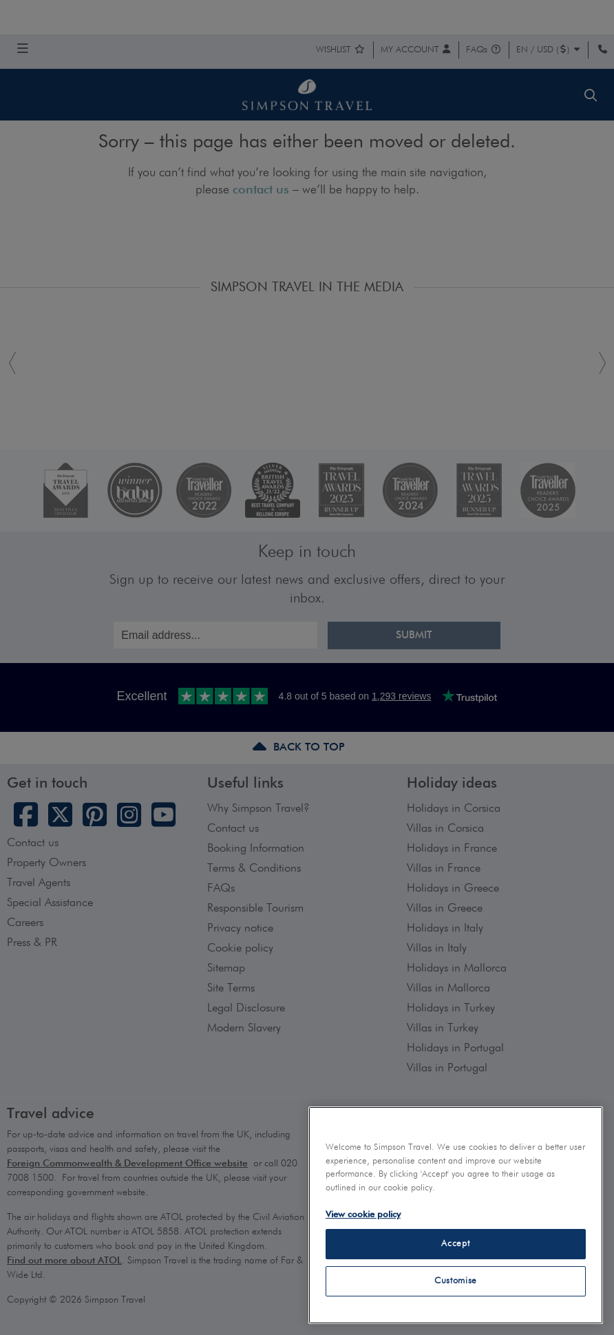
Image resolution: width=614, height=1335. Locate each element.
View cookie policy (363, 1214)
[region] (455, 1215)
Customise (455, 1280)
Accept (455, 1243)
